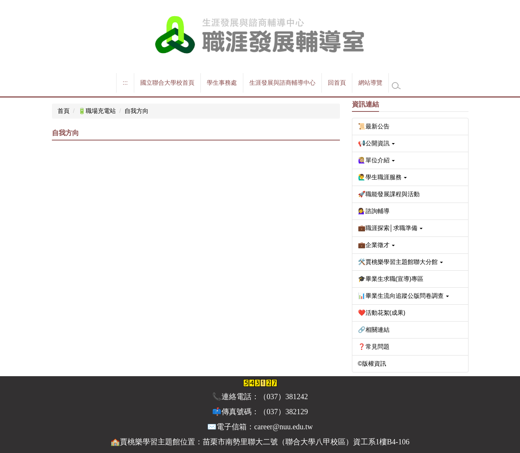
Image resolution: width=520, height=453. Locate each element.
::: (125, 82)
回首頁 (337, 82)
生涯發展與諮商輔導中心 (282, 82)
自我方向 (136, 111)
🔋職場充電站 (97, 111)
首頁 (64, 111)
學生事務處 (222, 82)
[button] (410, 143)
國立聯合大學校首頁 (167, 82)
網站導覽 (370, 82)
